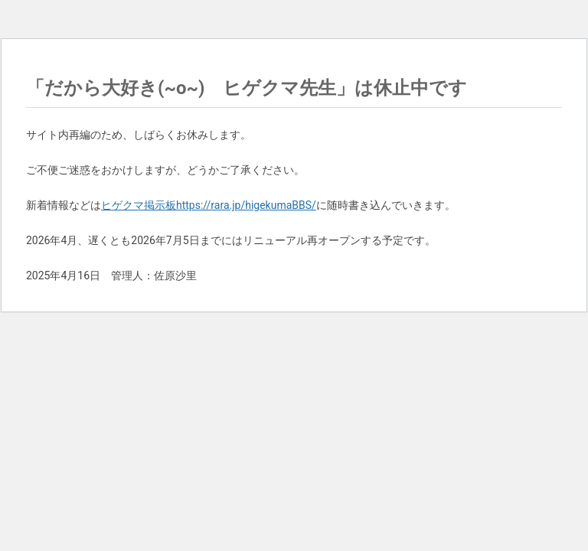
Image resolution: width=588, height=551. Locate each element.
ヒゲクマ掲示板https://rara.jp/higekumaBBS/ (208, 205)
